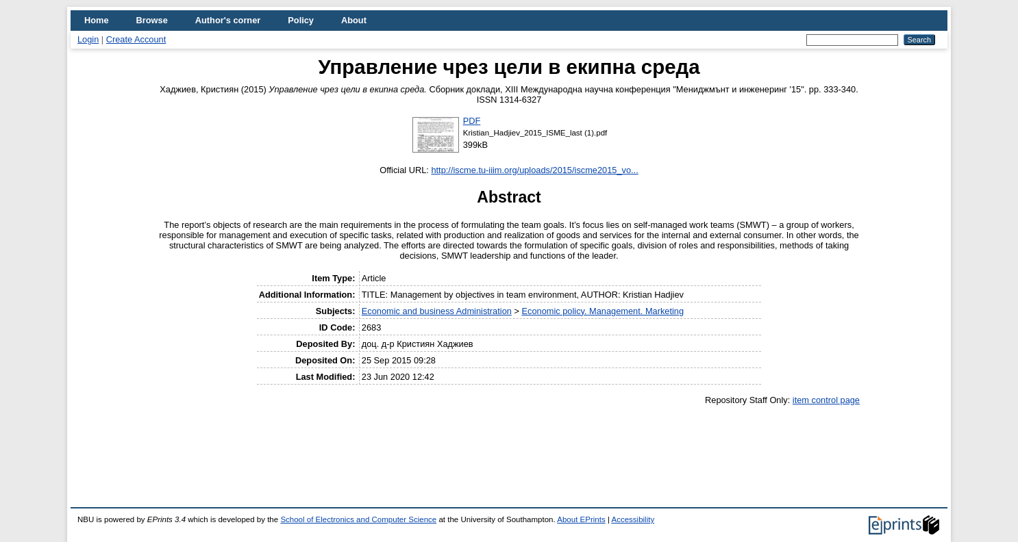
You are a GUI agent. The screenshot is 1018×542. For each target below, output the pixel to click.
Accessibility (632, 519)
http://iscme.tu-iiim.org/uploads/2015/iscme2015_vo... (534, 170)
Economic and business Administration (437, 311)
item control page (826, 400)
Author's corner (227, 20)
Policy (301, 20)
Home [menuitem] (96, 20)
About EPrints (581, 519)
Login (88, 39)
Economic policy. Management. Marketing (602, 311)
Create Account (136, 39)
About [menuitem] (354, 20)
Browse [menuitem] (152, 20)
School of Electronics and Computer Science (358, 519)
